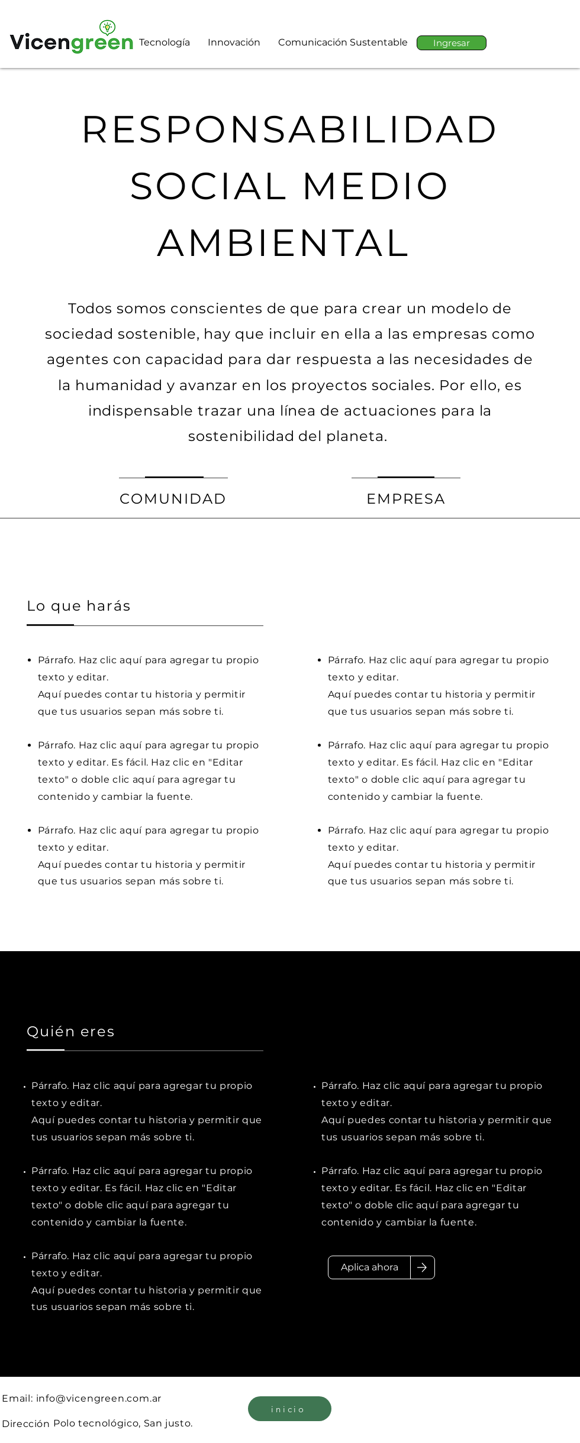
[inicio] (289, 1408)
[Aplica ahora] (369, 1267)
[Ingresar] (451, 42)
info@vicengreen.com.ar (99, 1398)
